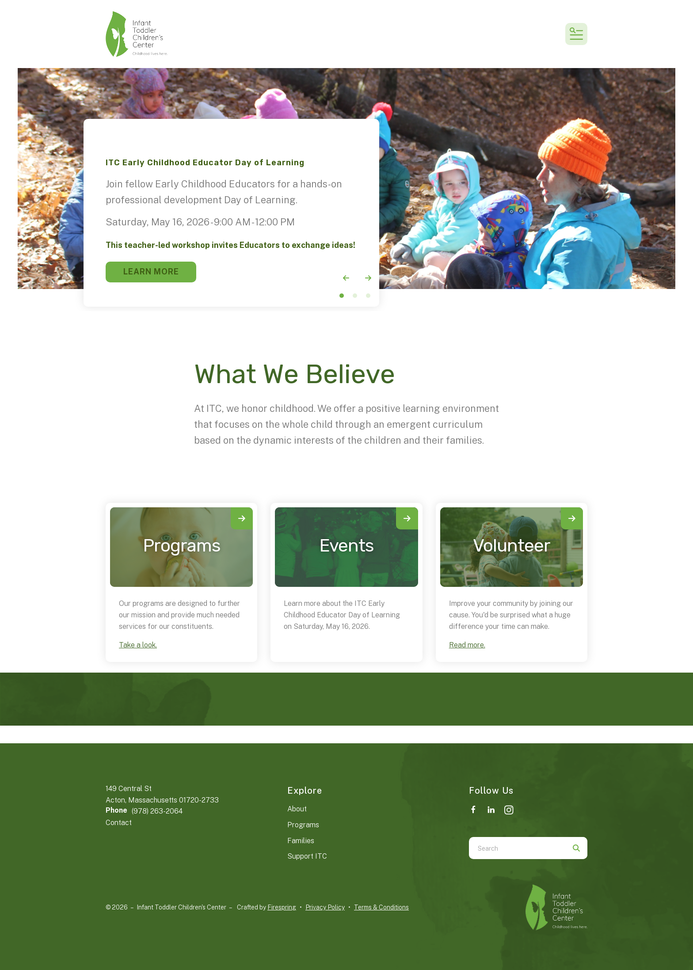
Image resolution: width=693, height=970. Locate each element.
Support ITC (307, 856)
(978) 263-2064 (157, 811)
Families (300, 841)
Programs (181, 545)
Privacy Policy (325, 907)
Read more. (467, 645)
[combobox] (517, 848)
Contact (119, 822)
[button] (576, 34)
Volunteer (511, 545)
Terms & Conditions (381, 907)
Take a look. (138, 645)
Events (346, 545)
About (297, 809)
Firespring (281, 907)
